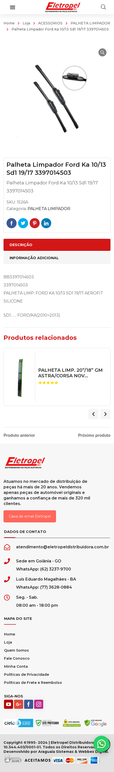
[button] (102, 52)
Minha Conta (16, 666)
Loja (26, 23)
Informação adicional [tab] (34, 258)
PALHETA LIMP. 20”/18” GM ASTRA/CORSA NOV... (70, 373)
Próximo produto (94, 435)
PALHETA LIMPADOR (90, 23)
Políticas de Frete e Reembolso (33, 682)
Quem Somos (16, 650)
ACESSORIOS (50, 23)
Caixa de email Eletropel (30, 516)
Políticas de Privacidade (26, 674)
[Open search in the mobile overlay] (103, 7)
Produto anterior (19, 435)
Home (9, 23)
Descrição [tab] (21, 245)
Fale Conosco (17, 658)
